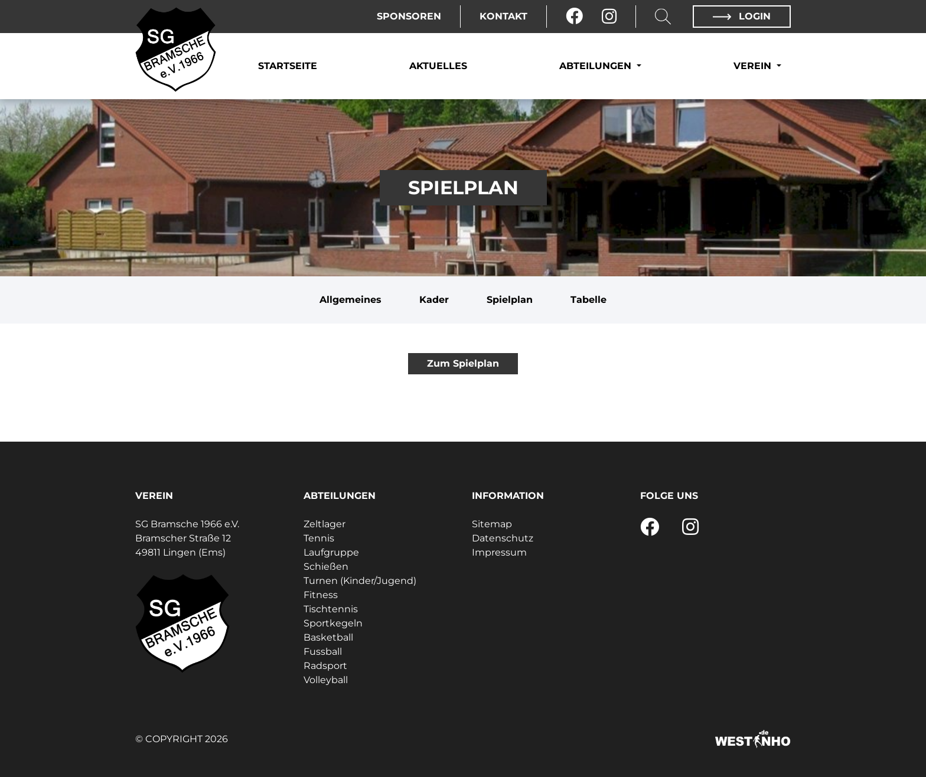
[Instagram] (609, 16)
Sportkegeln (333, 623)
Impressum (499, 552)
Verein (753, 65)
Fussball (323, 651)
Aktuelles (438, 65)
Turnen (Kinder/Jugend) (360, 580)
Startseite (287, 65)
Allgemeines (350, 299)
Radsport (325, 665)
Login (742, 16)
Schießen (326, 566)
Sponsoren (409, 16)
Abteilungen (596, 65)
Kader (434, 299)
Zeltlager (324, 524)
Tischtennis (331, 609)
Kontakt (503, 16)
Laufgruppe (331, 552)
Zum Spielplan (463, 363)
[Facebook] (574, 16)
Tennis (319, 538)
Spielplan (510, 299)
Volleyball (326, 679)
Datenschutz (502, 538)
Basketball (328, 637)
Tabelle (588, 299)
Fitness (321, 594)
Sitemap (492, 524)
